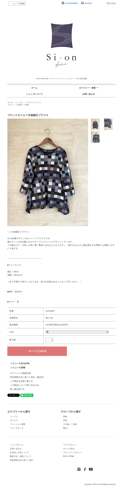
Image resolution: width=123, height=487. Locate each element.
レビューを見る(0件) (20, 363)
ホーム (34, 88)
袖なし (66, 428)
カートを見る (69, 449)
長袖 (65, 416)
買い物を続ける (17, 389)
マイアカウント (70, 445)
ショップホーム (16, 445)
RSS (65, 456)
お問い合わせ (88, 94)
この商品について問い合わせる (24, 385)
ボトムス (14, 420)
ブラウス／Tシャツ (34, 102)
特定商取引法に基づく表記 (21, 460)
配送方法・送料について (20, 456)
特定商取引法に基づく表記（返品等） (27, 377)
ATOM (71, 456)
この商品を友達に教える (21, 381)
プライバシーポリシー (72, 452)
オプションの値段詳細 (20, 373)
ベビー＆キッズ (16, 428)
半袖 (65, 420)
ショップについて (34, 94)
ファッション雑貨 (17, 424)
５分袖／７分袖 (22, 105)
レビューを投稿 (18, 367)
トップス (19, 102)
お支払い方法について (19, 452)
